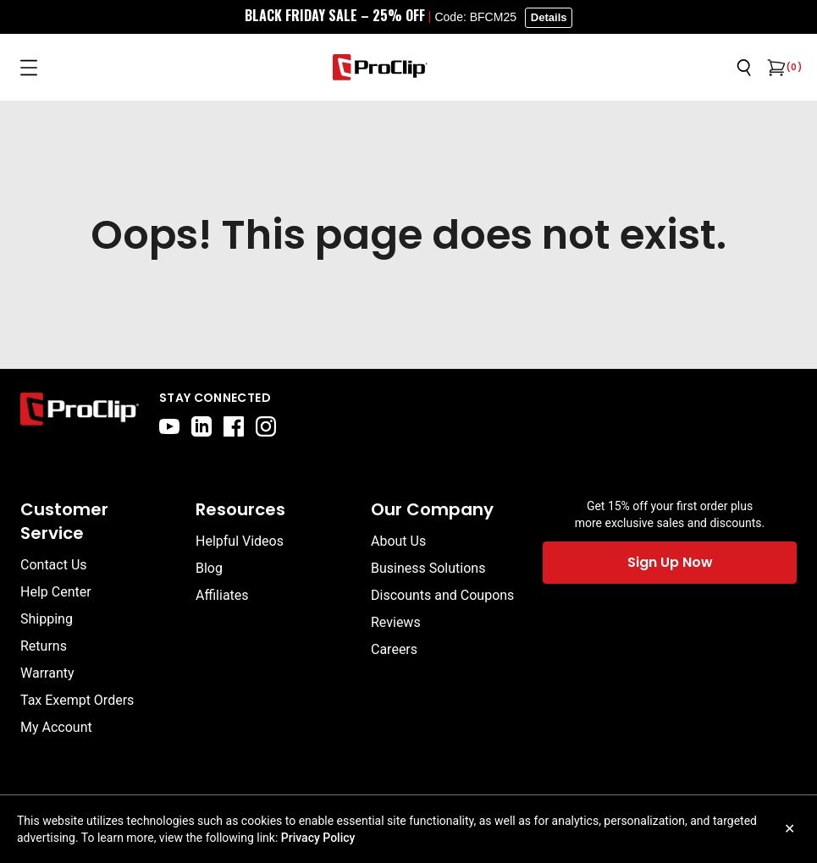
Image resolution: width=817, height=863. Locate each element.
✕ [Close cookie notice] (789, 829)
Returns (43, 646)
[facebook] (234, 426)
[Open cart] (774, 68)
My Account (56, 727)
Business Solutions (428, 568)
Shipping (46, 619)
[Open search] (744, 67)
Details (549, 17)
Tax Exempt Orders (77, 700)
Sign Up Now (670, 562)
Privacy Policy (318, 837)
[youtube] (169, 426)
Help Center (55, 592)
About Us (398, 541)
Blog (209, 568)
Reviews (396, 622)
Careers (394, 649)
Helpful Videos (240, 541)
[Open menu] (28, 67)
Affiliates (222, 595)
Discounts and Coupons (442, 595)
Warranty (47, 673)
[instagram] (266, 426)
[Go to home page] (79, 413)
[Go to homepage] (380, 67)
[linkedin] (201, 426)
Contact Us (53, 565)
